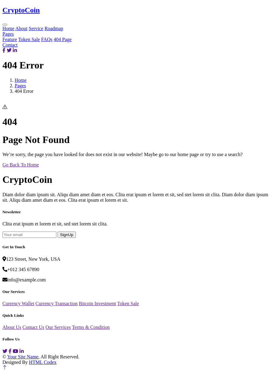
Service (36, 28)
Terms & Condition (91, 327)
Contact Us (33, 327)
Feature (9, 39)
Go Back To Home (20, 164)
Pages (8, 34)
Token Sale (29, 39)
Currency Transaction (57, 303)
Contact (10, 44)
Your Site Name (22, 356)
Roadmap (53, 28)
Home (8, 28)
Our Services (58, 327)
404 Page (63, 39)
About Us (11, 327)
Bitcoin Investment (97, 303)
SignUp (66, 234)
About (21, 28)
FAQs (46, 39)
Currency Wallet (18, 303)
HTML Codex (43, 362)
